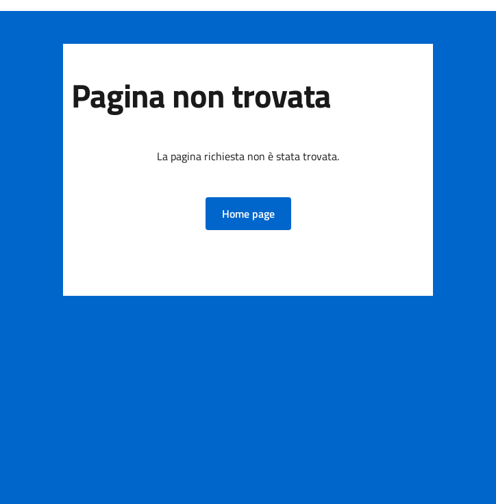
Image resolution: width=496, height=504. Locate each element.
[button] (248, 213)
